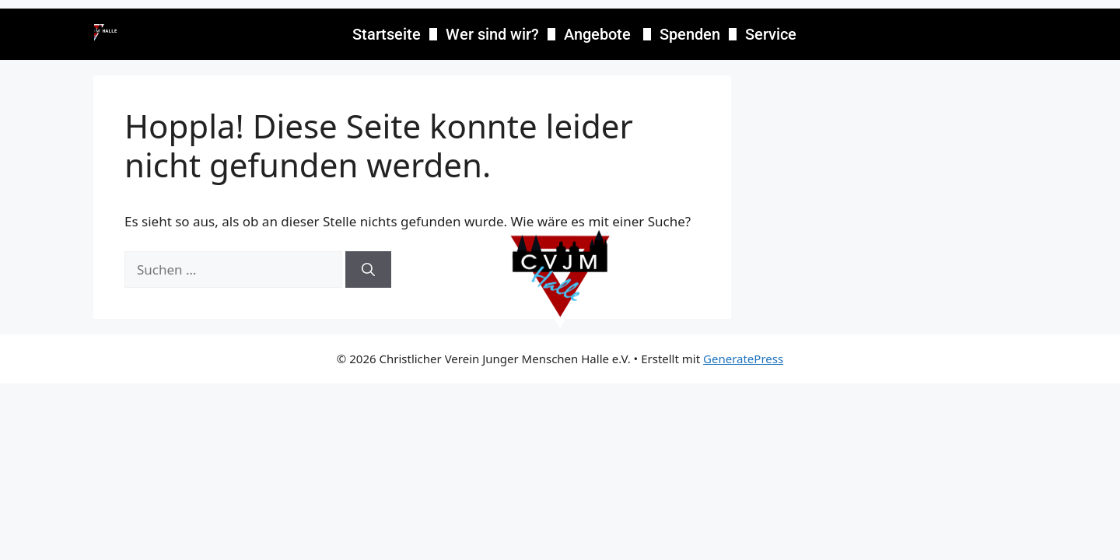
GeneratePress (743, 358)
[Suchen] (368, 270)
